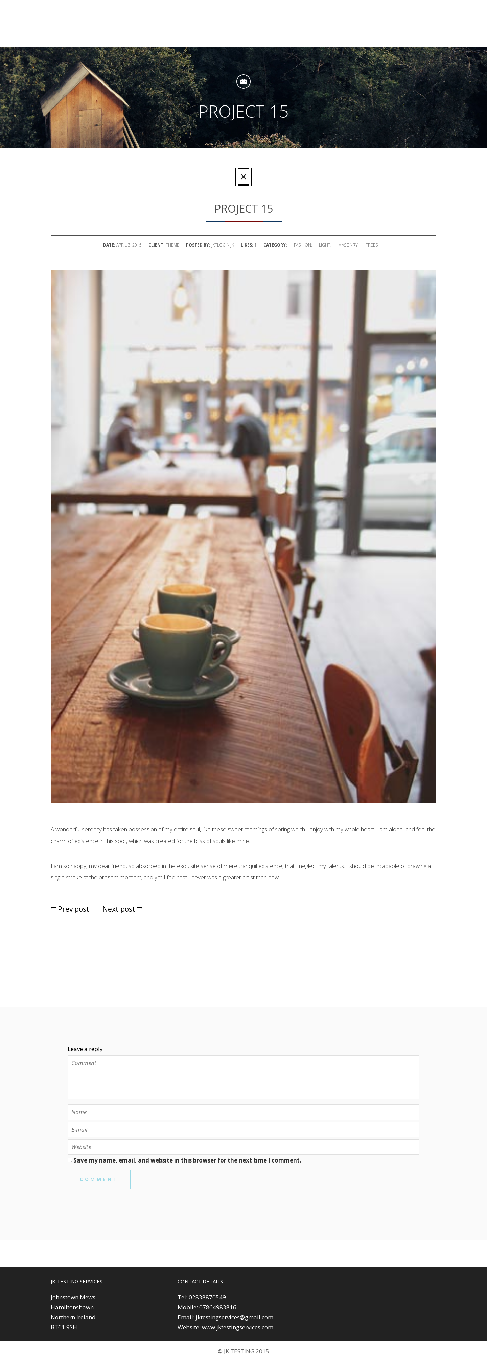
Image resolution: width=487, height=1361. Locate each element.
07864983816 (217, 1307)
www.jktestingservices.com (237, 1327)
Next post (122, 909)
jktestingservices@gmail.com (234, 1317)
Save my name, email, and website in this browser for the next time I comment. (187, 1160)
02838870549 (207, 1297)
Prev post (70, 909)
